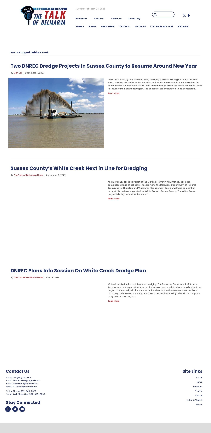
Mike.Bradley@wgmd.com (26, 388)
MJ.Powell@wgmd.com (25, 395)
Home (199, 385)
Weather (197, 394)
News (199, 390)
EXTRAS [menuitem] (183, 26)
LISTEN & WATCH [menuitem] (161, 26)
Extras (199, 413)
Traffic (198, 399)
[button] (184, 15)
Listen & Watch (194, 408)
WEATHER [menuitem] (107, 26)
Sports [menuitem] (140, 26)
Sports (198, 403)
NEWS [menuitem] (92, 26)
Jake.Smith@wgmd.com (25, 391)
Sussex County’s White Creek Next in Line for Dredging (88, 176)
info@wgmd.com (21, 385)
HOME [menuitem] (80, 26)
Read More (113, 101)
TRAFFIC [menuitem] (124, 26)
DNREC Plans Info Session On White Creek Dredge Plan (87, 279)
